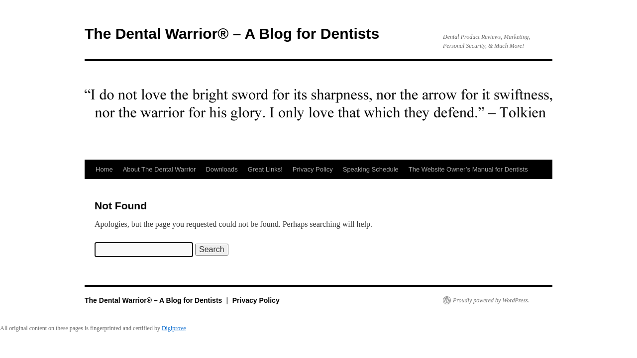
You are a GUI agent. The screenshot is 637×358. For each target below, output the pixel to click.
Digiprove (174, 328)
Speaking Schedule (371, 169)
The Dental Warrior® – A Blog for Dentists (232, 33)
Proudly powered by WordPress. (491, 300)
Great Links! (265, 169)
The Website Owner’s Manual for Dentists (468, 169)
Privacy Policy (313, 169)
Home (104, 169)
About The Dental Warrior (159, 169)
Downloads (221, 169)
